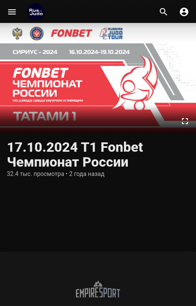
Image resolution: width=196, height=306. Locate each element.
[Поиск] (163, 12)
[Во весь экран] (185, 121)
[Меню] (12, 12)
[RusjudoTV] (35, 12)
